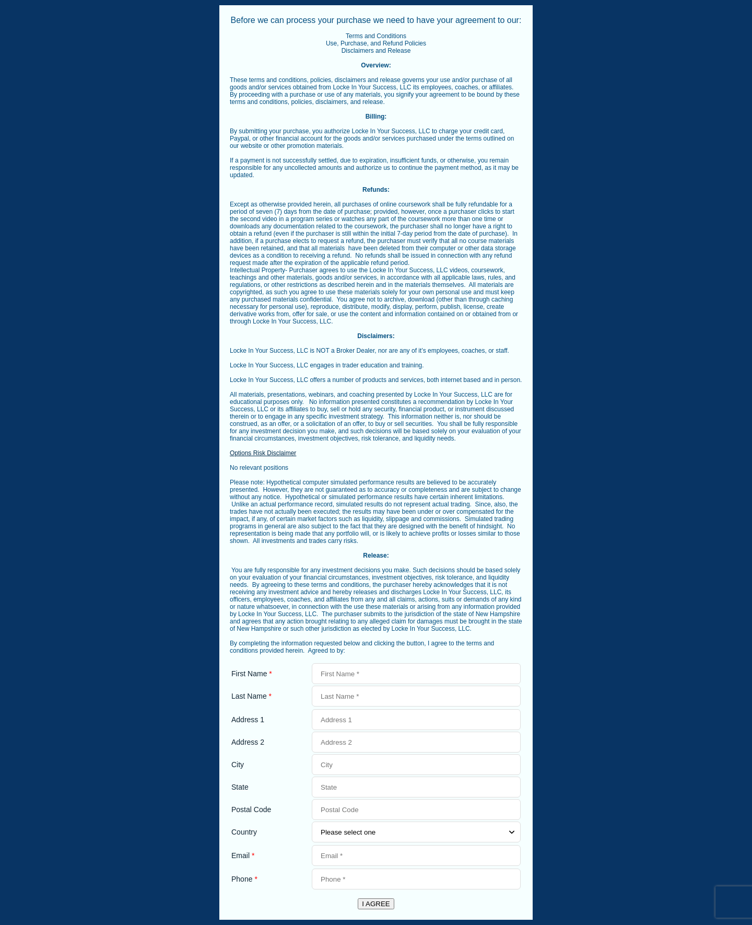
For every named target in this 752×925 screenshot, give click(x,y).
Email (242, 855)
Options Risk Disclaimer (263, 453)
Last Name (251, 696)
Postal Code (251, 809)
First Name (251, 673)
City (237, 764)
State (240, 787)
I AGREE (376, 904)
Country (244, 832)
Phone (244, 879)
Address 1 (247, 719)
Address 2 (247, 742)
